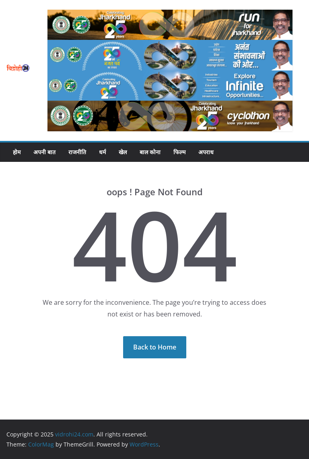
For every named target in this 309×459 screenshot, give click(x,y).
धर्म (102, 152)
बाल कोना (150, 152)
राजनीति (77, 152)
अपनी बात (44, 152)
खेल (123, 152)
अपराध (206, 152)
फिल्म (179, 152)
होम (17, 152)
